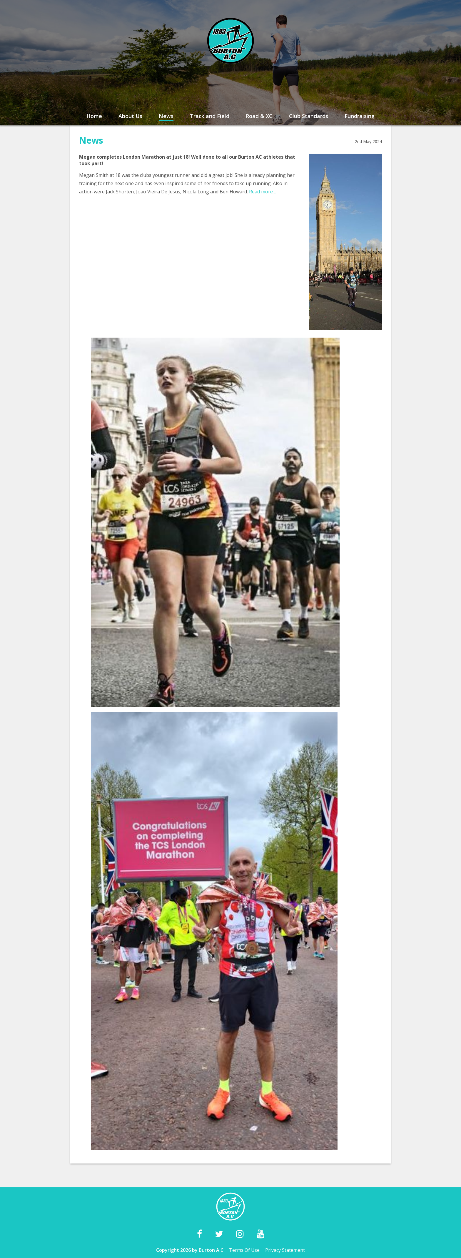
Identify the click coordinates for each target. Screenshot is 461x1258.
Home (94, 116)
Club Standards (308, 116)
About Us (130, 116)
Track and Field (209, 116)
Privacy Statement (285, 1250)
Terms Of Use (244, 1250)
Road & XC (259, 116)
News (166, 116)
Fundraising (360, 116)
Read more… (262, 191)
